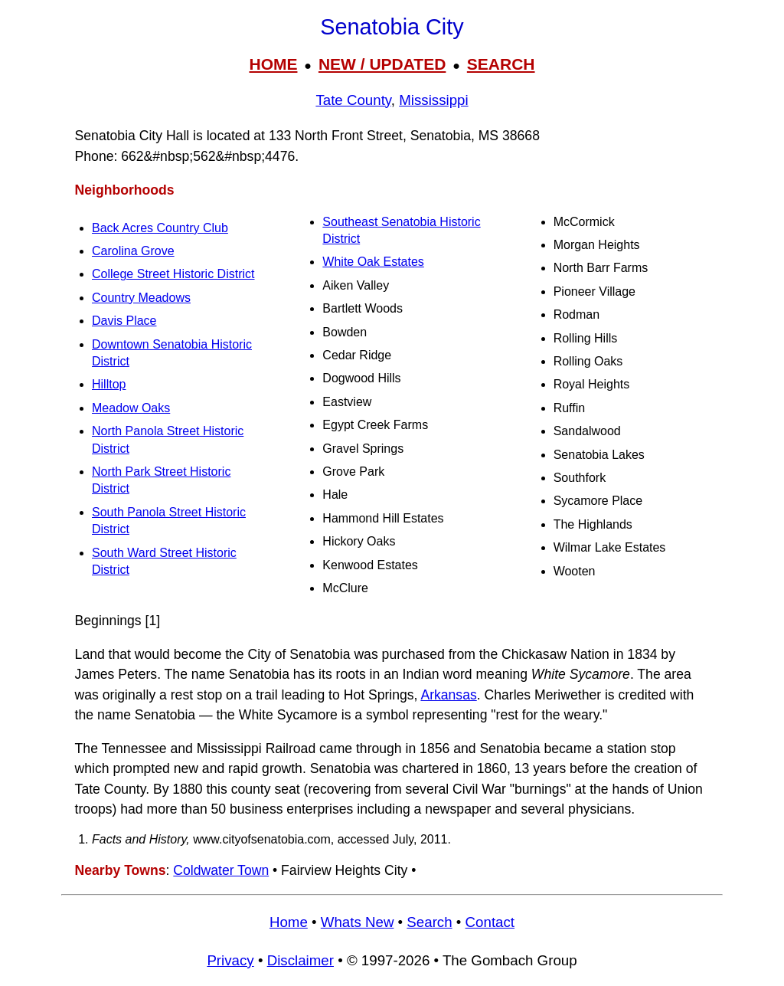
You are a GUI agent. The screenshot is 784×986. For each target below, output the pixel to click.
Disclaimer (300, 960)
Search (429, 922)
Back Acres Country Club (160, 227)
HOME (273, 64)
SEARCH (501, 64)
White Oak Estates (373, 261)
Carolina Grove (133, 250)
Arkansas (448, 695)
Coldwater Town (221, 870)
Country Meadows (141, 297)
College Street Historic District (173, 273)
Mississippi (433, 100)
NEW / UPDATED (382, 64)
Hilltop (109, 384)
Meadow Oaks (131, 407)
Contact (490, 922)
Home (289, 922)
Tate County (352, 100)
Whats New (357, 922)
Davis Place (124, 320)
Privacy (230, 960)
